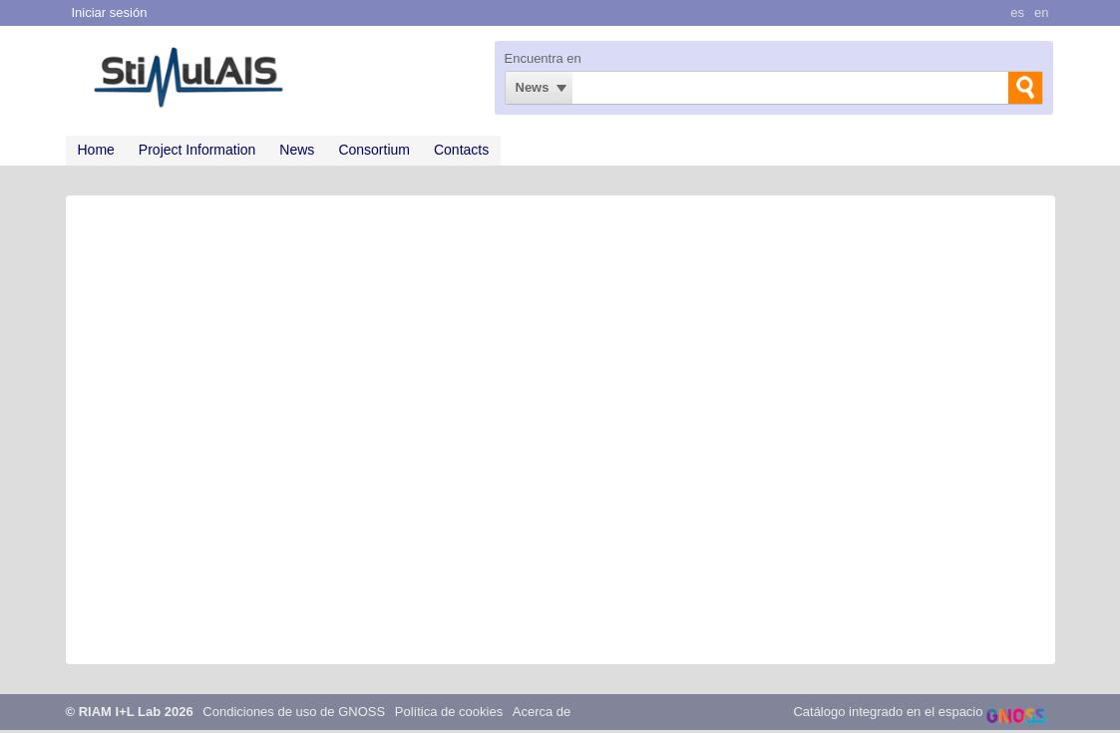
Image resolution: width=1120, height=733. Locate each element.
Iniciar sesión (110, 12)
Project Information (197, 150)
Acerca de (542, 711)
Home (96, 150)
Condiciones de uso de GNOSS (293, 711)
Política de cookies (449, 711)
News (533, 87)
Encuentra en (543, 58)
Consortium (374, 150)
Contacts (461, 150)
